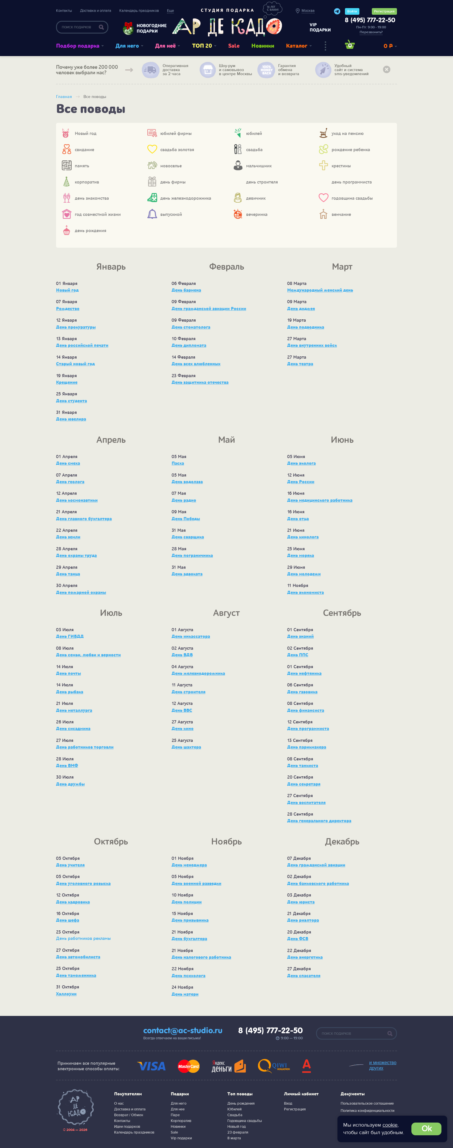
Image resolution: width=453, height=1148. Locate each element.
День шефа (67, 920)
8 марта (234, 1138)
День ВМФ (67, 766)
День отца (298, 519)
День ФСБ (297, 939)
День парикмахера (306, 747)
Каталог (296, 45)
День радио (184, 500)
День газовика (302, 692)
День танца (68, 574)
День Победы (186, 519)
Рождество (67, 309)
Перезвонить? (371, 32)
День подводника (305, 327)
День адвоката (187, 574)
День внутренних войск (312, 345)
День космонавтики (77, 500)
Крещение (66, 382)
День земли (68, 537)
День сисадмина (73, 729)
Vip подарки (181, 1138)
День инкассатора (191, 636)
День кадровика (73, 902)
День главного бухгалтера (84, 519)
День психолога (188, 976)
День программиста (308, 729)
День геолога (70, 482)
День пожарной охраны (81, 592)
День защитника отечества (200, 382)
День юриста (301, 902)
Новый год (67, 290)
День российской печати (82, 345)
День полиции (187, 902)
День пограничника (192, 555)
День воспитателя (306, 803)
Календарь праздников (139, 10)
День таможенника (76, 975)
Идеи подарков (127, 1126)
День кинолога (303, 537)
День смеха (68, 463)
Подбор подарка (77, 45)
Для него (127, 45)
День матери (185, 994)
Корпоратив (181, 1121)
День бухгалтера (189, 939)
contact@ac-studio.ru (182, 1031)
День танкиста (302, 766)
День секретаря (303, 784)
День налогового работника (201, 957)
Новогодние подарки (149, 28)
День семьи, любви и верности (88, 655)
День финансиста (305, 710)
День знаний (300, 636)
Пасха (178, 463)
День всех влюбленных (196, 364)
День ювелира (71, 419)
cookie (390, 1125)
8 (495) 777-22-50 (370, 20)
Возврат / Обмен (128, 1115)
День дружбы (70, 784)
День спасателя (303, 976)
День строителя (188, 692)
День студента (71, 401)
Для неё (165, 45)
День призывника (190, 920)
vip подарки (320, 27)
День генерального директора (319, 821)
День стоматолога (191, 327)
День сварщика (188, 537)
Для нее (178, 1109)
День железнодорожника (198, 673)
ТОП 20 (202, 45)
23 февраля (237, 1132)
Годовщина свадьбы (244, 1121)
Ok (427, 1129)
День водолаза (187, 482)
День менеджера (189, 865)
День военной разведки (196, 883)
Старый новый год (75, 364)
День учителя (70, 865)
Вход (288, 1103)
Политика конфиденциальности (367, 1110)
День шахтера (186, 747)
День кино (183, 729)
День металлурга (74, 710)
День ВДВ (182, 655)
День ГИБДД (70, 636)
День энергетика (305, 957)
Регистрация (384, 11)
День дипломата (189, 345)
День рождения (241, 1103)
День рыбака (69, 692)
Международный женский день (320, 290)
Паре (175, 1115)
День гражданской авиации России (209, 309)
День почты (68, 673)
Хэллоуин (66, 994)
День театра (300, 364)
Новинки (262, 45)
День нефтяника (304, 673)
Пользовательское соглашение (367, 1103)
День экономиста (305, 592)
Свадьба (234, 1115)
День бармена (186, 290)
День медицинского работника (319, 500)
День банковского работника (318, 883)
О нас (119, 1103)
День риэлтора (303, 920)
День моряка (300, 555)
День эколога (301, 463)
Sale (234, 45)
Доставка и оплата (95, 10)
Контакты (64, 10)
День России (300, 482)
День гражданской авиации (316, 865)
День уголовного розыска (83, 883)
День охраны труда (76, 555)
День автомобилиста (78, 957)
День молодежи (304, 574)
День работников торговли (85, 747)
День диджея (301, 309)
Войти (352, 11)
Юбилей (234, 1109)
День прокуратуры (76, 327)
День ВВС (182, 710)
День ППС (297, 655)
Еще (170, 10)
